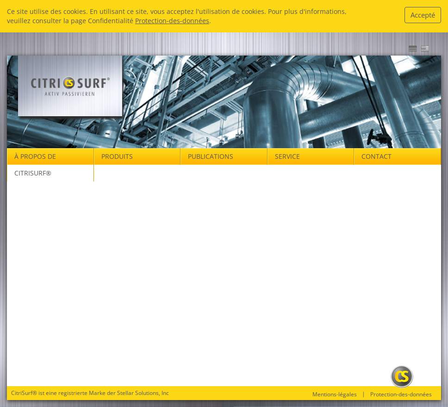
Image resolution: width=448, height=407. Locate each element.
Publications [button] (210, 156)
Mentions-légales (334, 394)
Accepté (423, 14)
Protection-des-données (172, 20)
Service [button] (287, 156)
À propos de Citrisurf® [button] (35, 164)
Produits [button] (117, 156)
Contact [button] (376, 156)
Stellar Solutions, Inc (143, 393)
